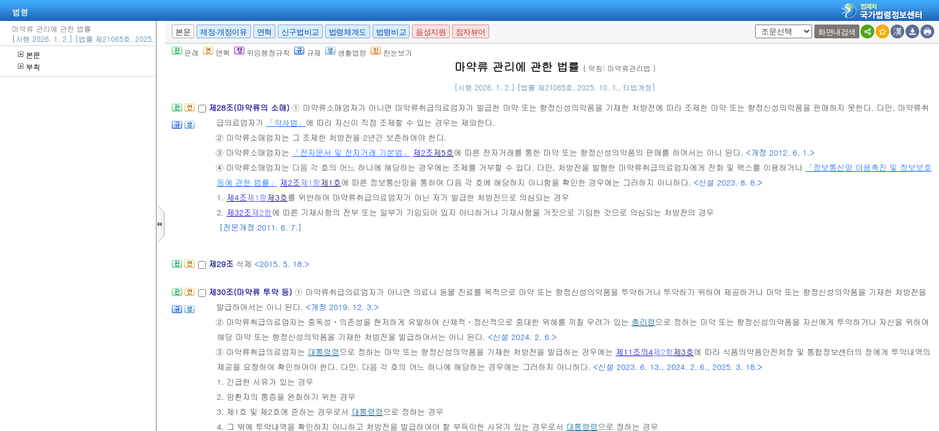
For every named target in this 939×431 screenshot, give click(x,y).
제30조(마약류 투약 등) (251, 292)
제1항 (310, 182)
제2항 (262, 212)
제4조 (236, 197)
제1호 (330, 182)
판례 (185, 52)
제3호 (277, 197)
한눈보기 (391, 52)
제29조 (222, 263)
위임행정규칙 (262, 52)
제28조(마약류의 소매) (250, 107)
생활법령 (345, 52)
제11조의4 (634, 351)
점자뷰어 (471, 32)
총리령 (644, 321)
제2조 (423, 152)
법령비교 (391, 32)
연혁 (264, 32)
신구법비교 (300, 32)
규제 (307, 52)
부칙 (29, 67)
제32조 (239, 212)
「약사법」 (286, 122)
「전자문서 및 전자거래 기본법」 (351, 152)
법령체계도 (347, 32)
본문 (29, 55)
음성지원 (431, 32)
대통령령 (324, 351)
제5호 (444, 152)
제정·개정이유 (223, 32)
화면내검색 (837, 32)
